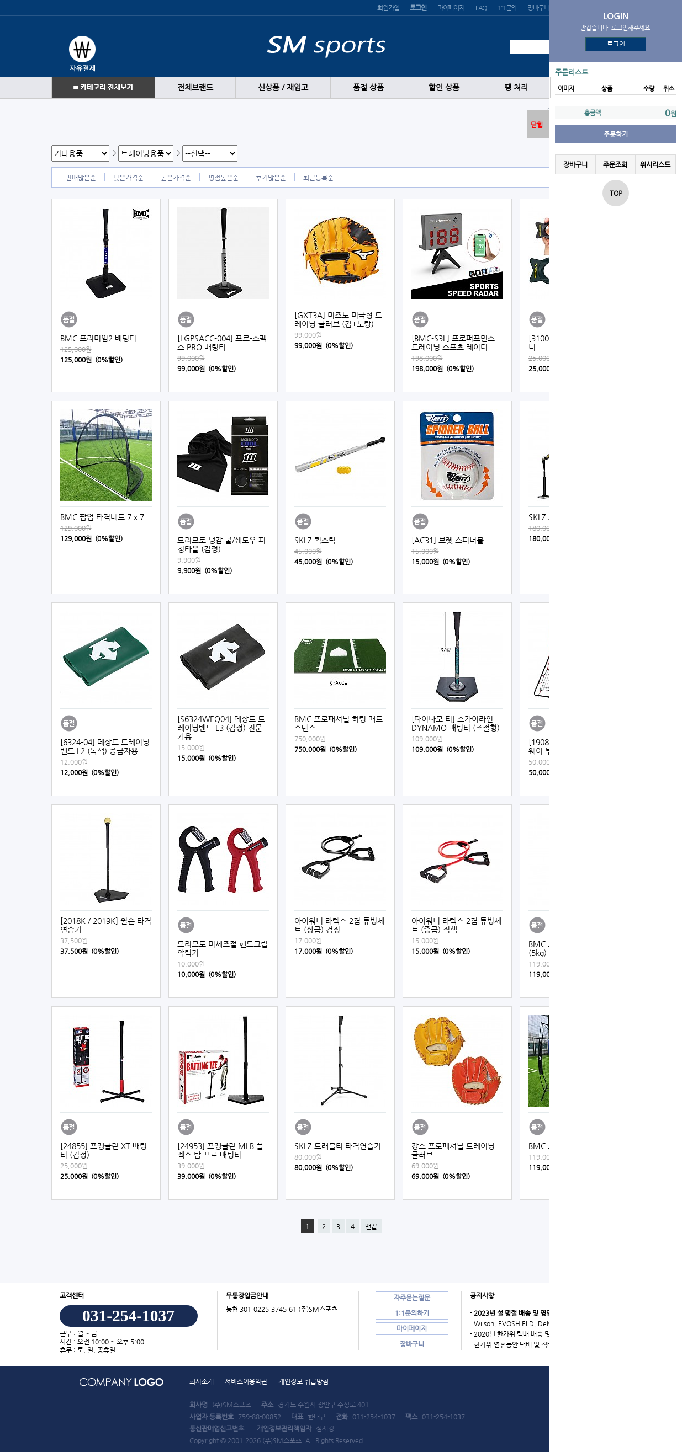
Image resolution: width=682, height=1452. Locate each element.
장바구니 (538, 8)
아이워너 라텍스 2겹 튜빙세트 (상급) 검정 (339, 925)
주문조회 (615, 164)
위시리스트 (655, 164)
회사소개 (201, 1381)
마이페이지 (450, 8)
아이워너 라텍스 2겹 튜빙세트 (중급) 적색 (456, 925)
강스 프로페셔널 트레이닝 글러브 (453, 1150)
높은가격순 (176, 178)
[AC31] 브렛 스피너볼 (447, 540)
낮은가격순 (128, 178)
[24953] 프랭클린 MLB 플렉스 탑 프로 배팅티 (220, 1150)
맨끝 (371, 1226)
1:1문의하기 (412, 1313)
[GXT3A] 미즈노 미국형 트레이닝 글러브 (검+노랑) (338, 319)
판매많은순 (81, 178)
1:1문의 (507, 8)
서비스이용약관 (246, 1381)
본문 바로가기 (0, 0)
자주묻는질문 (412, 1297)
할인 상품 (444, 87)
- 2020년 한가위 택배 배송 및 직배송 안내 (527, 1334)
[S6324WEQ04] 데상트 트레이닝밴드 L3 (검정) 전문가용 (221, 727)
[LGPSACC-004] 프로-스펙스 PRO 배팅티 (222, 342)
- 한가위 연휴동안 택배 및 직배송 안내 (521, 1344)
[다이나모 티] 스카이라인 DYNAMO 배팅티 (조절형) (455, 723)
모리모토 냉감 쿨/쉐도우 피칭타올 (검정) (221, 544)
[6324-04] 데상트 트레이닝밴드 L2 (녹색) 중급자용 (105, 746)
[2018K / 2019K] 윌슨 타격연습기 (105, 925)
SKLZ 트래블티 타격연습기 (337, 1145)
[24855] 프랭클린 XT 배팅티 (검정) (103, 1150)
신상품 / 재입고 (283, 87)
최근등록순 (318, 178)
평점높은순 (223, 178)
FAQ (481, 8)
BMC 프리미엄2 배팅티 (98, 338)
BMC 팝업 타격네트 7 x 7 (102, 517)
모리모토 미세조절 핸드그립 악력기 (222, 948)
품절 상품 (368, 87)
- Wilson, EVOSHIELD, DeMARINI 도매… (530, 1323)
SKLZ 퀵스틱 (315, 540)
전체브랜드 (195, 87)
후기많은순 (271, 178)
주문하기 (616, 134)
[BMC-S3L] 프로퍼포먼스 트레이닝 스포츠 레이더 (453, 342)
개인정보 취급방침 (303, 1381)
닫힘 (537, 125)
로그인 (616, 44)
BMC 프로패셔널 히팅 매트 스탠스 (338, 723)
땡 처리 (516, 87)
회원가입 (388, 8)
